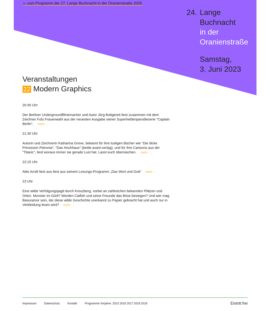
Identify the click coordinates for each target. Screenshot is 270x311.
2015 (116, 303)
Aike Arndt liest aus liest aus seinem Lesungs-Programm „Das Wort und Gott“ (90, 171)
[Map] (97, 247)
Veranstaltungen (50, 79)
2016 (123, 303)
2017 (130, 303)
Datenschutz (52, 303)
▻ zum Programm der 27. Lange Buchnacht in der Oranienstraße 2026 (82, 3)
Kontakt (72, 303)
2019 (144, 303)
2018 (137, 303)
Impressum (30, 303)
